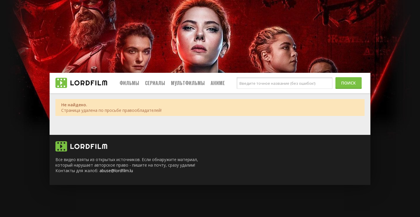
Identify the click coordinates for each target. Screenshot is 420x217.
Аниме (218, 83)
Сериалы (155, 83)
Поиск (348, 83)
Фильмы (129, 83)
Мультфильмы (188, 83)
